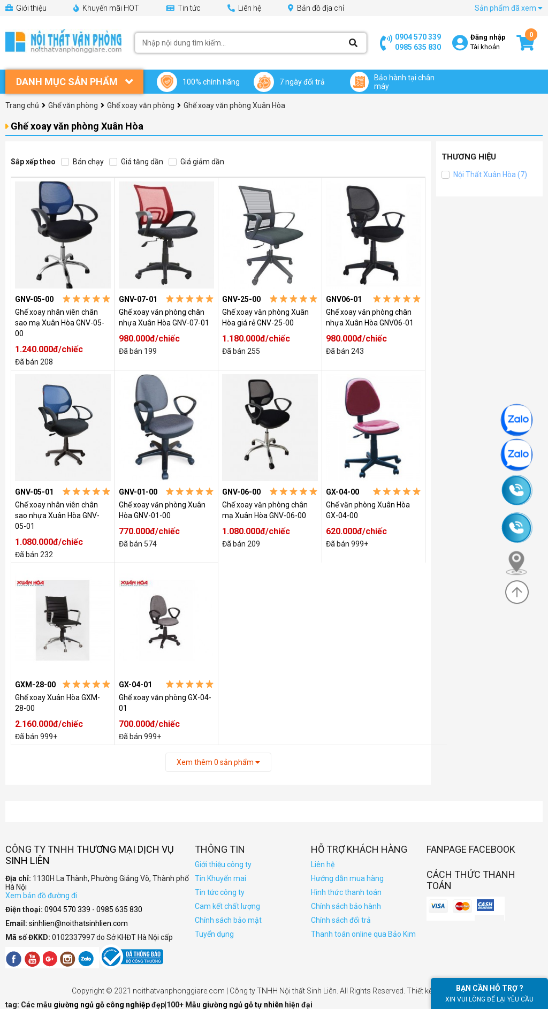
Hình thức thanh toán (346, 892)
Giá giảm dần (196, 161)
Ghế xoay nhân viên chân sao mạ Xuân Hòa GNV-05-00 (59, 323)
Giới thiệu (26, 8)
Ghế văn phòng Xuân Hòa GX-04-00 (368, 510)
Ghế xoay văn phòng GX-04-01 (165, 702)
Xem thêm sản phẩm (218, 762)
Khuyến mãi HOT (106, 8)
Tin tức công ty (220, 892)
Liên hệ (244, 8)
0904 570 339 (418, 37)
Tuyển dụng (214, 934)
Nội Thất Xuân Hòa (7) (484, 174)
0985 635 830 (418, 47)
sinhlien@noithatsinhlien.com (78, 923)
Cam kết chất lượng (227, 906)
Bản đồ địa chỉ (316, 8)
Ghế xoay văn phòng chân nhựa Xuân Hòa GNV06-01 (370, 317)
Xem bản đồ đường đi (41, 895)
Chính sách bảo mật (228, 920)
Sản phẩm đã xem (509, 8)
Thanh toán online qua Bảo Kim (363, 934)
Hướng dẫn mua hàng (347, 878)
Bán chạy (82, 161)
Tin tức (183, 8)
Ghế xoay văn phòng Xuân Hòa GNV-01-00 (162, 510)
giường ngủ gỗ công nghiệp (102, 1004)
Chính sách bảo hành (346, 906)
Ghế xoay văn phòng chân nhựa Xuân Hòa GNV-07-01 (164, 317)
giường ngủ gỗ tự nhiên (243, 1004)
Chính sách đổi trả (341, 920)
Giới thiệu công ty (223, 864)
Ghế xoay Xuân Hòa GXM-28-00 (57, 702)
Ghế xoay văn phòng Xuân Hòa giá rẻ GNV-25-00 (265, 317)
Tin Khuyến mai (220, 878)
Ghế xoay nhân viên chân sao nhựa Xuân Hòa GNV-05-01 (57, 515)
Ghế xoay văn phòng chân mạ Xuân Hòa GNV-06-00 (265, 510)
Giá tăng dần (136, 161)
